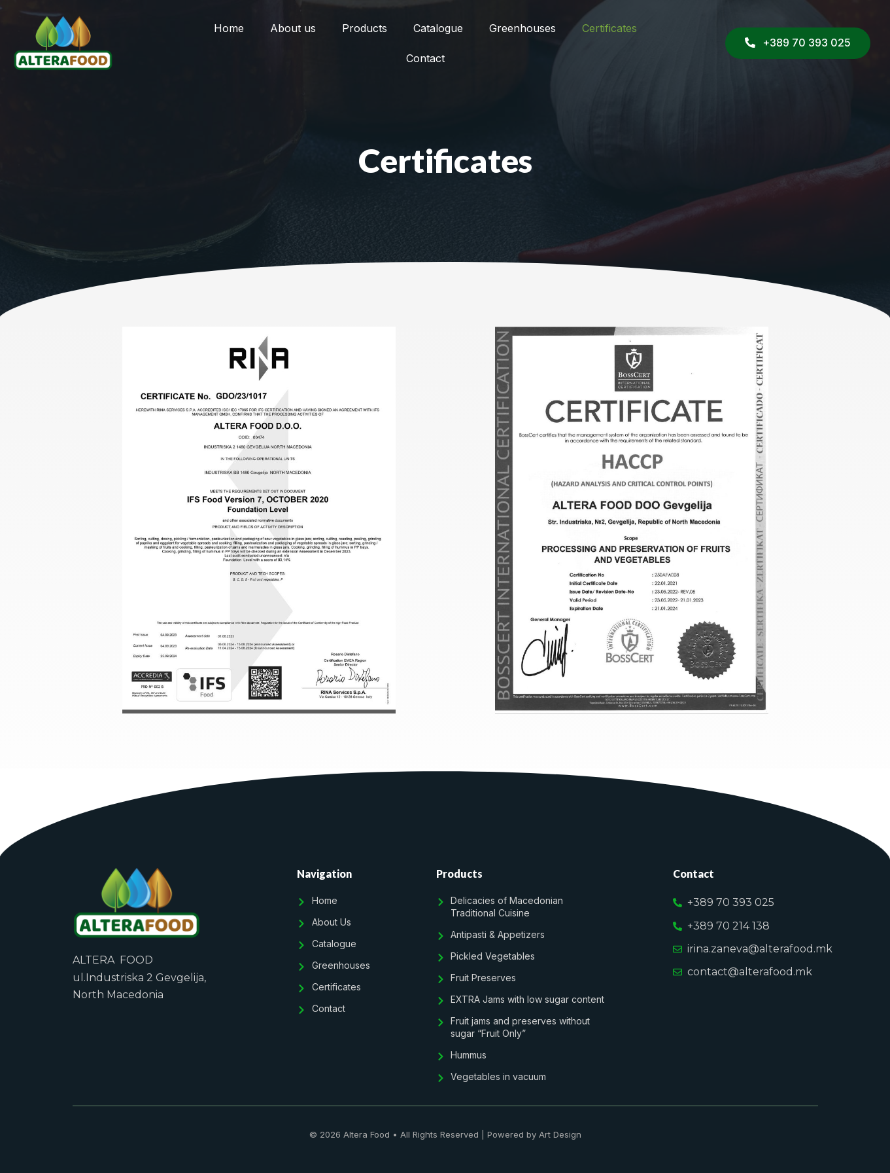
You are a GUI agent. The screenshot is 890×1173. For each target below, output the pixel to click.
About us (293, 28)
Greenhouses (522, 28)
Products (364, 28)
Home (229, 28)
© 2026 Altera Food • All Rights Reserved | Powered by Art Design (445, 1134)
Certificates (609, 28)
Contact (425, 58)
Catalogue (438, 28)
